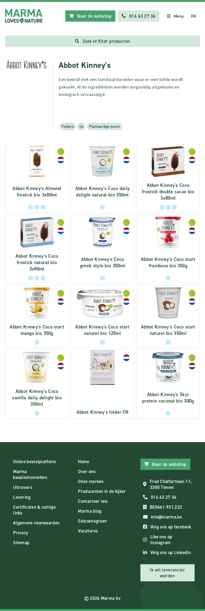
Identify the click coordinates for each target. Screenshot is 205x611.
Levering (21, 497)
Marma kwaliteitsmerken (30, 474)
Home (83, 462)
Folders (68, 126)
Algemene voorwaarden (36, 523)
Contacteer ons (93, 501)
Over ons (86, 471)
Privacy (20, 533)
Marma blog (89, 511)
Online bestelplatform (34, 462)
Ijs (81, 126)
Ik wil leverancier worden (167, 573)
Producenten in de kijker (102, 491)
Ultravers (22, 487)
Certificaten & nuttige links (34, 510)
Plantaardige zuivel (104, 126)
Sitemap (21, 543)
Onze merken (91, 481)
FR (193, 16)
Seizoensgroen (92, 521)
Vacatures (88, 531)
